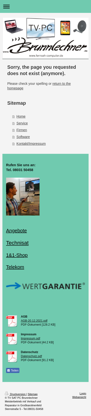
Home (21, 116)
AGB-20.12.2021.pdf (34, 320)
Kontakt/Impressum (31, 144)
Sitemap (32, 394)
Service (22, 123)
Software (23, 137)
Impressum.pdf (30, 338)
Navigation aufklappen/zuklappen (45, 6)
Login (83, 393)
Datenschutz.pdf (31, 356)
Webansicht (79, 397)
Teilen (12, 370)
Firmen (22, 130)
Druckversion (15, 394)
